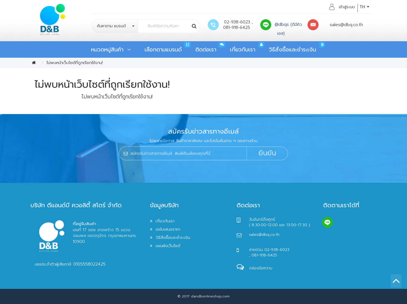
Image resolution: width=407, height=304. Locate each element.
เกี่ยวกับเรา (242, 49)
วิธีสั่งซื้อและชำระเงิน (292, 49)
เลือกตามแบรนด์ (163, 49)
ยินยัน (267, 153)
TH (364, 7)
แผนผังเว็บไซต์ (168, 246)
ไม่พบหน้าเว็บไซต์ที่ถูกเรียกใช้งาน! (74, 63)
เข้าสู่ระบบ (347, 7)
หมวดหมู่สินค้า (111, 49)
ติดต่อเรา (205, 49)
